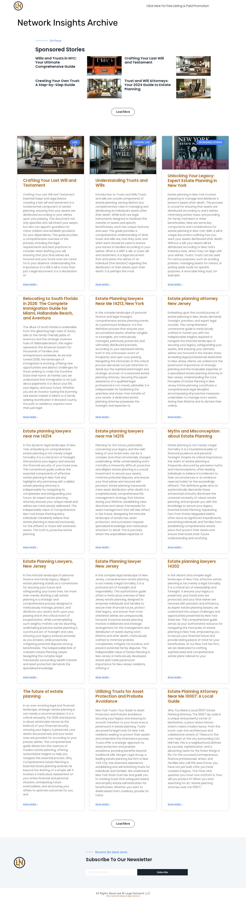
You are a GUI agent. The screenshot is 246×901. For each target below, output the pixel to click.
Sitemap (110, 896)
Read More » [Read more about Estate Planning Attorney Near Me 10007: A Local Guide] (175, 804)
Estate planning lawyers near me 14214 (47, 433)
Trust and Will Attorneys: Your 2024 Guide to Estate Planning (148, 84)
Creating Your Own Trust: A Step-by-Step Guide (57, 82)
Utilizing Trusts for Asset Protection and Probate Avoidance (120, 696)
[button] (123, 112)
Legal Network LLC (137, 893)
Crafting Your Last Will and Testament (144, 60)
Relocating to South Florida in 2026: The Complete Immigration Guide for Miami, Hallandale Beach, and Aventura (50, 308)
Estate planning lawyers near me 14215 (120, 433)
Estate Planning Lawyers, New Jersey (48, 564)
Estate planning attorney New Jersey (193, 301)
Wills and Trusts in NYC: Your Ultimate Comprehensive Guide (55, 62)
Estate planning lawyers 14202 (192, 564)
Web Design (120, 896)
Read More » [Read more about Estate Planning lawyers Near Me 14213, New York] (103, 417)
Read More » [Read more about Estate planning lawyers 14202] (175, 677)
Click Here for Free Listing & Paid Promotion (177, 6)
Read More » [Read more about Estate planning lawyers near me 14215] (103, 547)
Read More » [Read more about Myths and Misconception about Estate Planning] (175, 547)
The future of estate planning (43, 694)
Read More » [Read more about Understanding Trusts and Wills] (103, 284)
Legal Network (133, 896)
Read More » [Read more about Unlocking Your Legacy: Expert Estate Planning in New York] (175, 284)
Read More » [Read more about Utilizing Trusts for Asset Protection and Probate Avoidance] (103, 804)
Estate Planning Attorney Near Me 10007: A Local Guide (193, 696)
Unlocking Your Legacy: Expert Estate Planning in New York (192, 180)
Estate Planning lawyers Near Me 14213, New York (120, 301)
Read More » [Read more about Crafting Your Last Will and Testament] (30, 284)
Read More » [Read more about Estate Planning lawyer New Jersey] (103, 677)
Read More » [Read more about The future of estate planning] (30, 804)
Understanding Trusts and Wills (122, 183)
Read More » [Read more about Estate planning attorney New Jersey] (175, 417)
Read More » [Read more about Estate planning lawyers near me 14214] (30, 547)
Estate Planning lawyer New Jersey (118, 564)
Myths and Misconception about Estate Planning (194, 433)
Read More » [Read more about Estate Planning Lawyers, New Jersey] (30, 677)
